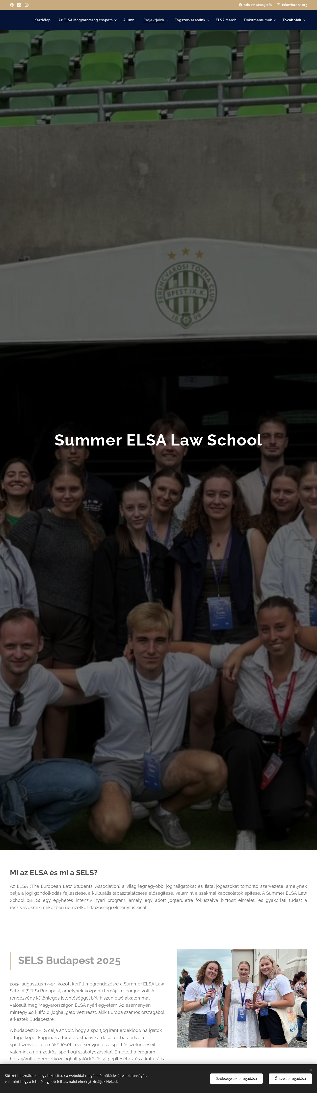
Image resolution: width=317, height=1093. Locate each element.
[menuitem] (39, 20)
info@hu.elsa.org (294, 4)
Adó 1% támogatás (258, 4)
